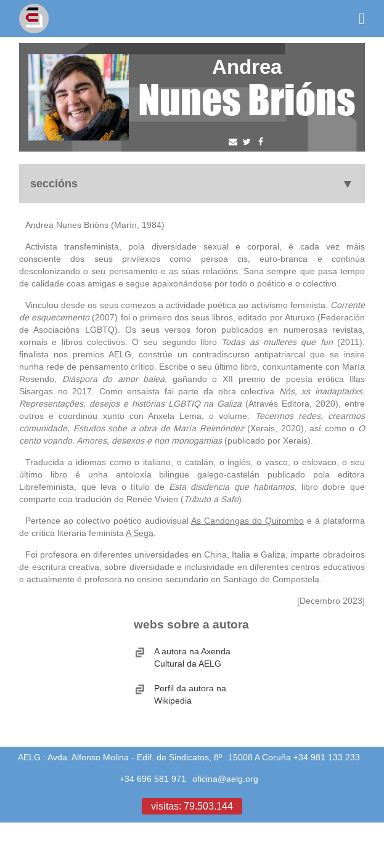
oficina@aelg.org (225, 779)
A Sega (139, 533)
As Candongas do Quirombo (247, 521)
